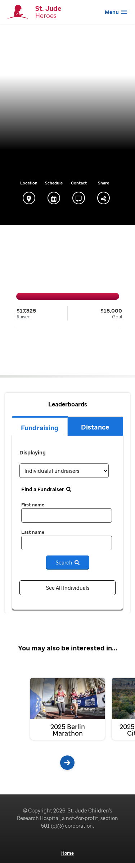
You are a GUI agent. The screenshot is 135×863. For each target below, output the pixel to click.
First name (32, 505)
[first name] (66, 515)
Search (68, 562)
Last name (32, 532)
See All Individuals (67, 587)
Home (67, 853)
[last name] (66, 543)
